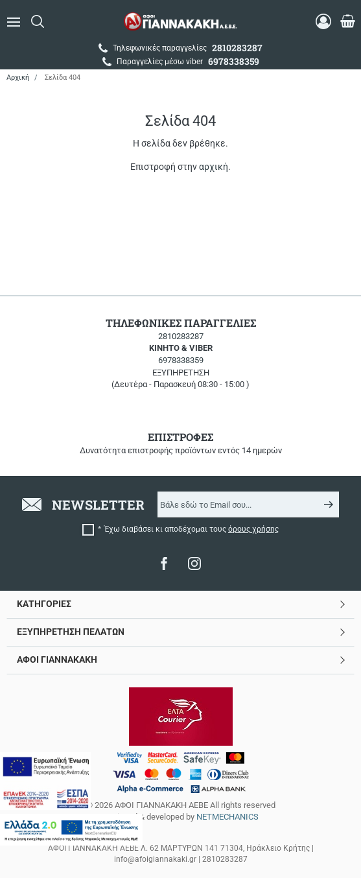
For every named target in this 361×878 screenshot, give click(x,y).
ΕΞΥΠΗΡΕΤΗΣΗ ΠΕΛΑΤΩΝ (70, 631)
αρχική (213, 166)
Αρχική (17, 77)
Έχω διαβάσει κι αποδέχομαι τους (191, 529)
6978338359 (181, 360)
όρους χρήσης (253, 529)
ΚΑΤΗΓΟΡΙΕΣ (44, 604)
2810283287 (181, 336)
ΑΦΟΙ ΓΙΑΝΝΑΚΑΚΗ (57, 659)
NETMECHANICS (227, 817)
